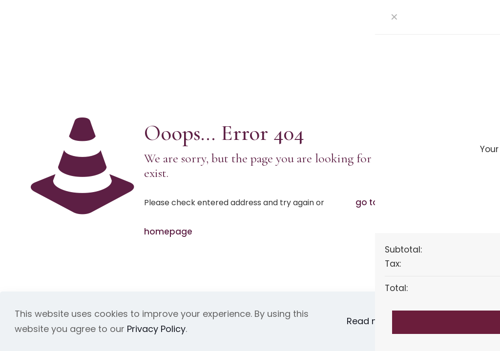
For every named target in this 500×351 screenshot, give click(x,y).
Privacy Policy (156, 329)
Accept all (443, 321)
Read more (371, 321)
